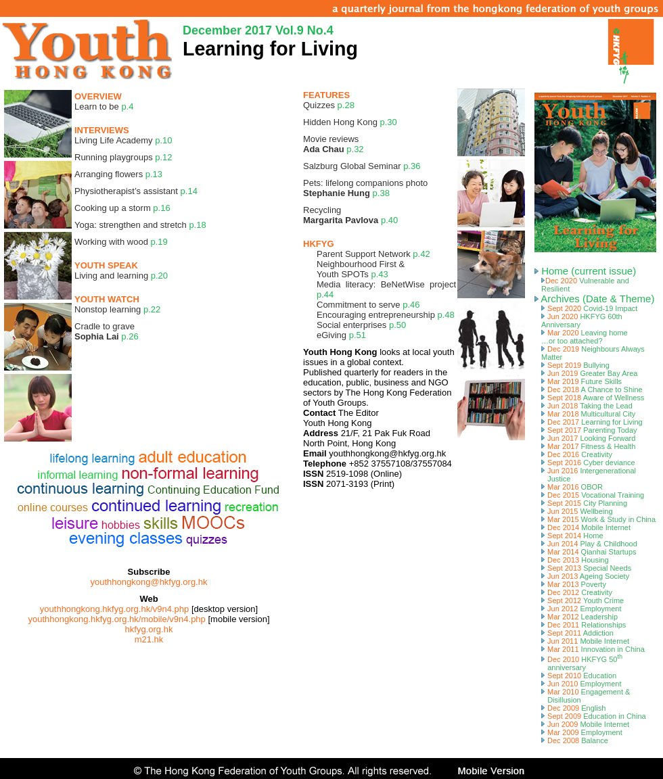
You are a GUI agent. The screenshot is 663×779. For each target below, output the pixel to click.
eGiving (341, 335)
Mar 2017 (588, 446)
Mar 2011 (593, 649)
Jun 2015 (577, 511)
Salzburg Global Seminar (361, 166)
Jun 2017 (588, 438)
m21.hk (149, 639)
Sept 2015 (584, 503)
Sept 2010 (578, 675)
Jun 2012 (581, 609)
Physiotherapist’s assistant (136, 191)
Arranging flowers (118, 174)
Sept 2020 (589, 308)
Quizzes (329, 105)
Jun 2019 (589, 373)
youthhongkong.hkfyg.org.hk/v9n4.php (114, 609)
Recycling (350, 215)
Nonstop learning (117, 309)
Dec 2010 (581, 663)
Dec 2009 (573, 708)
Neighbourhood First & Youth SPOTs (361, 269)
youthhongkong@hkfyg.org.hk (149, 582)
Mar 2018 (588, 414)
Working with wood (121, 242)
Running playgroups (123, 157)
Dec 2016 (576, 454)
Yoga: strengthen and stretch (140, 225)
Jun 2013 (585, 576)
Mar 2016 (572, 487)
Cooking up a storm (122, 208)
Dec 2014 (586, 527)
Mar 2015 (598, 519)
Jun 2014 (589, 544)
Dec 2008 (574, 740)
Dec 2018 (592, 389)
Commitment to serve (368, 305)
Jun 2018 (587, 406)
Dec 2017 (592, 422)
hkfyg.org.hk (149, 629)
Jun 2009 (585, 724)
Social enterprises (361, 325)
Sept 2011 (577, 633)
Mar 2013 (573, 584)
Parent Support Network (373, 254)
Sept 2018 (592, 398)
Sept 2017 (589, 430)
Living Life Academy (123, 140)
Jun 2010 (581, 684)
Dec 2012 (576, 592)
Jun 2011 (585, 641)
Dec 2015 (592, 495)
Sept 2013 (586, 568)
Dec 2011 (583, 625)
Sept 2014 (572, 536)
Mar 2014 (589, 552)
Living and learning (121, 275)
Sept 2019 (575, 365)
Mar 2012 (579, 617)
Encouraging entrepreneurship (386, 315)
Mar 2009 (581, 732)
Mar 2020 (584, 337)
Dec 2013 (575, 560)
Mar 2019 (581, 381)
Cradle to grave (106, 331)
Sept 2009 (593, 716)
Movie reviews (333, 144)
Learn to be (103, 106)
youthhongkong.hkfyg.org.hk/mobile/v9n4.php (116, 619)
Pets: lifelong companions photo (365, 188)
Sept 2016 (588, 462)
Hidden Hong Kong (350, 122)
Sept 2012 (582, 600)
